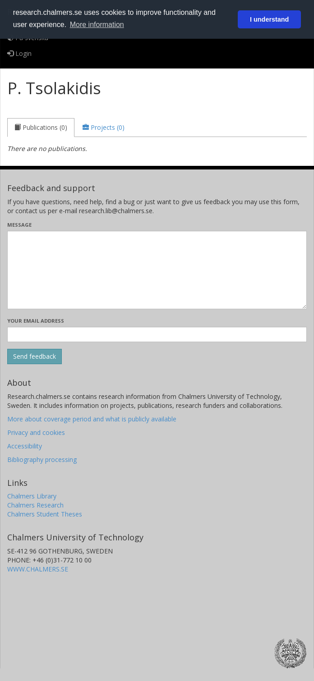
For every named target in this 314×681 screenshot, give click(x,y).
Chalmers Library (31, 496)
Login (19, 53)
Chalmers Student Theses (44, 514)
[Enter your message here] (157, 270)
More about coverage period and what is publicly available (91, 419)
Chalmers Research (35, 505)
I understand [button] (269, 19)
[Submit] (34, 356)
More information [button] (97, 24)
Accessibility (24, 446)
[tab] (40, 127)
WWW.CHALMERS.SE (37, 569)
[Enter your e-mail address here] (157, 334)
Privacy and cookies (36, 432)
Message (19, 224)
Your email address (35, 320)
